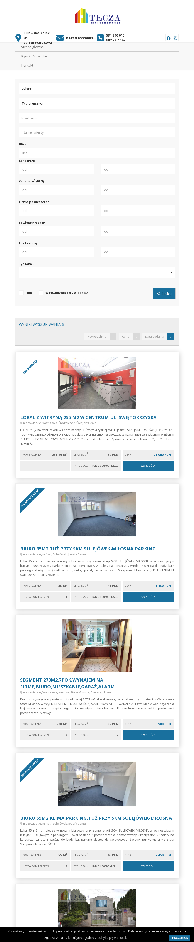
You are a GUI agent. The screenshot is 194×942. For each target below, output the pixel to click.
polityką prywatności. (112, 938)
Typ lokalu (27, 261)
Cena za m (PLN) (31, 179)
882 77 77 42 (115, 37)
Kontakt (27, 63)
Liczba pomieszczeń (34, 199)
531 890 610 (115, 33)
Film (29, 290)
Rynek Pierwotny (34, 53)
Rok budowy (28, 241)
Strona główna (32, 44)
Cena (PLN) (27, 158)
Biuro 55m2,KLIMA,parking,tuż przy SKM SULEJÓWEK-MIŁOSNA (96, 815)
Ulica (22, 142)
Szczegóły (148, 463)
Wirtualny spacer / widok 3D (66, 290)
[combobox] (97, 115)
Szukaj (164, 291)
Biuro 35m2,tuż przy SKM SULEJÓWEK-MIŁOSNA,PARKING (88, 546)
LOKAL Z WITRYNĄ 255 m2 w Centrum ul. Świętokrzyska (88, 415)
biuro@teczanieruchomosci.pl (81, 35)
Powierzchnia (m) (32, 220)
